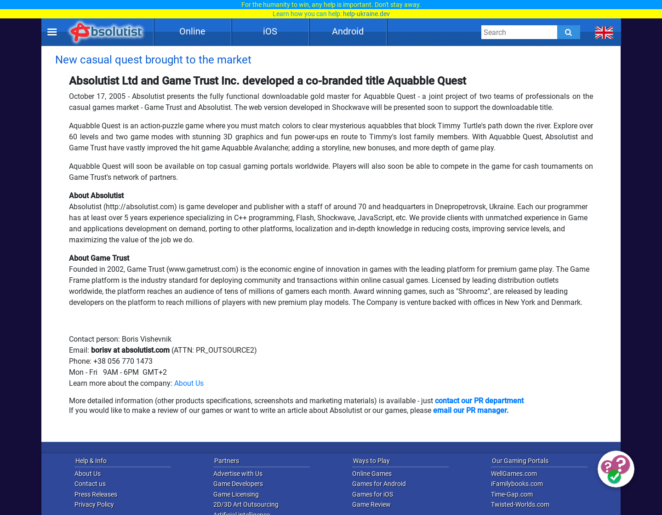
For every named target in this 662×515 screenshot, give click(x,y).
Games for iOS (372, 494)
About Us (189, 383)
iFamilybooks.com (517, 483)
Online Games (372, 473)
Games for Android (379, 483)
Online (192, 31)
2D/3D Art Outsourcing (246, 504)
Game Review (371, 504)
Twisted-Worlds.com (520, 504)
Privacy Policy (94, 504)
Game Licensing (236, 494)
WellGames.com (514, 473)
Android (348, 31)
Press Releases (95, 494)
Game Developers (238, 483)
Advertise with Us (238, 473)
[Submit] (568, 32)
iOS (270, 31)
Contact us (90, 483)
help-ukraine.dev (366, 13)
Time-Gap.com (512, 494)
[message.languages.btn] (604, 32)
